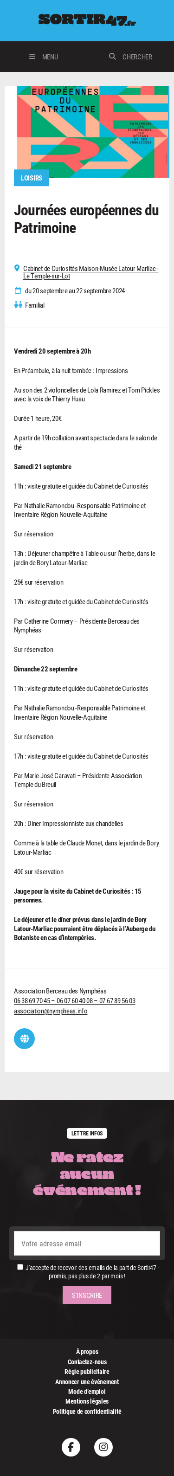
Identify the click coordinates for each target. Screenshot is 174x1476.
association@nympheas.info (51, 1010)
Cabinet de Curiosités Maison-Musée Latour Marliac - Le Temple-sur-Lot (91, 272)
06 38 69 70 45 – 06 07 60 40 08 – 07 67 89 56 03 (74, 1000)
